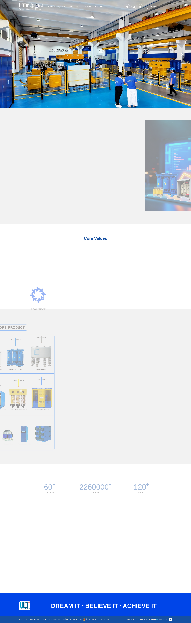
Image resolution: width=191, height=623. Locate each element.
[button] (9, 54)
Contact (87, 7)
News (78, 7)
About (70, 7)
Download (98, 7)
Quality (61, 7)
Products (51, 7)
